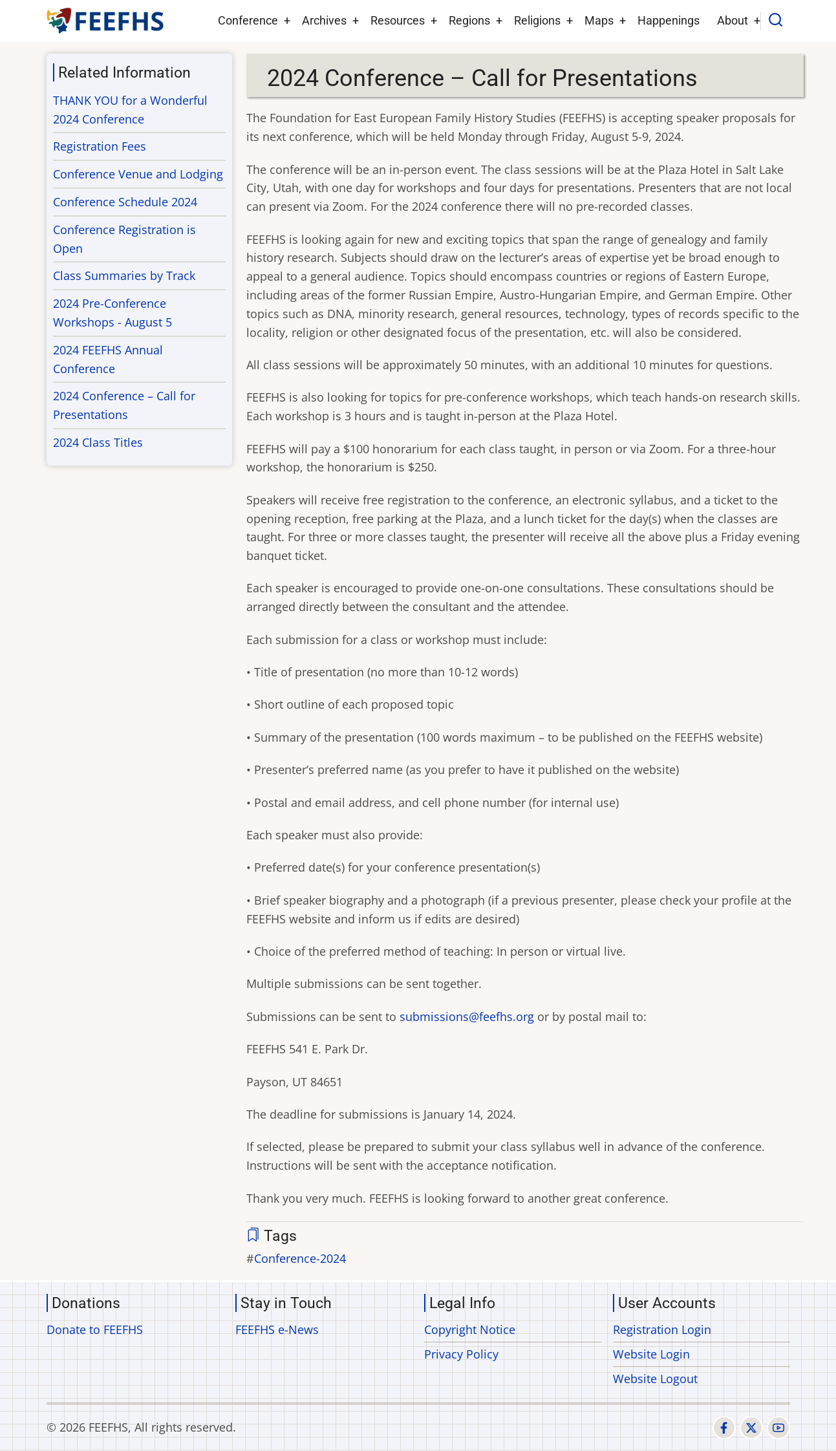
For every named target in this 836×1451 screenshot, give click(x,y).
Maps (599, 20)
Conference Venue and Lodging (138, 174)
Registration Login (662, 1329)
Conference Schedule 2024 (125, 202)
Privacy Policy (461, 1354)
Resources (397, 20)
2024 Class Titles (98, 442)
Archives (324, 20)
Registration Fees (99, 146)
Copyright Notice (469, 1329)
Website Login (651, 1354)
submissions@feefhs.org (467, 1016)
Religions (537, 20)
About (732, 20)
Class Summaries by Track (124, 275)
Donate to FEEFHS (95, 1329)
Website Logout (655, 1378)
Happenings (669, 20)
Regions (469, 20)
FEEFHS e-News (277, 1329)
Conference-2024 (300, 1258)
